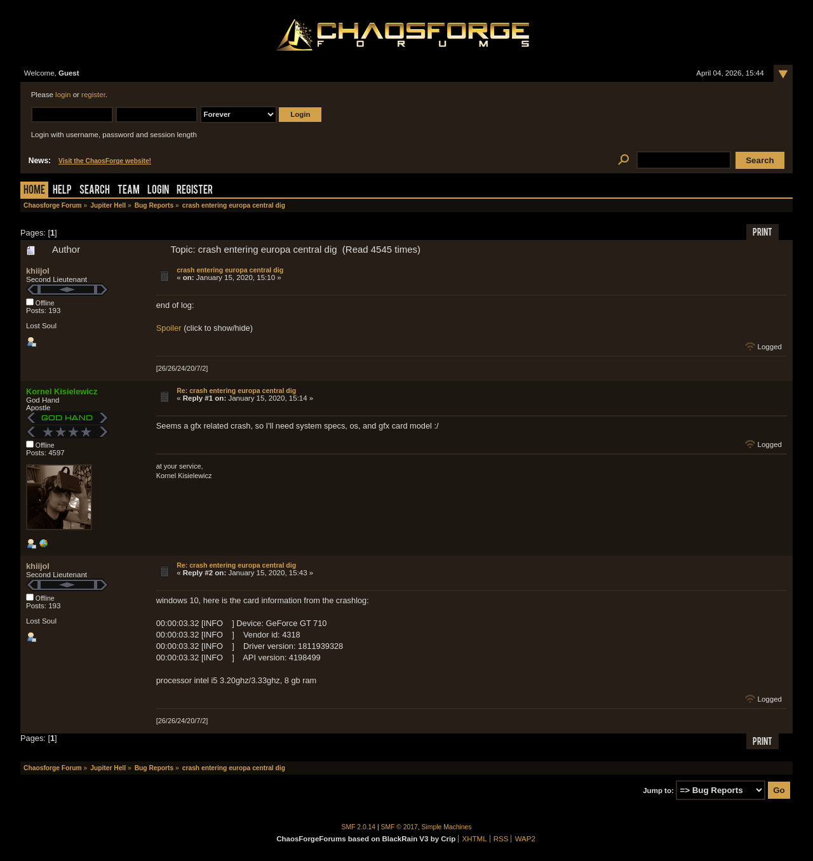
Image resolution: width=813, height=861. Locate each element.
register (93, 94)
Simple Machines (447, 827)
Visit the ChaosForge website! (104, 160)
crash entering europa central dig (230, 270)
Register (195, 191)
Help (62, 191)
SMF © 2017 (399, 827)
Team (129, 191)
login (63, 94)
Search (94, 191)
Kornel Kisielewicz (61, 391)
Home (34, 191)
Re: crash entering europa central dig (236, 390)
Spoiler (169, 328)
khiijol (38, 271)
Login (158, 191)
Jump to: (658, 790)
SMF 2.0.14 (359, 827)
